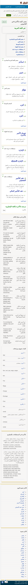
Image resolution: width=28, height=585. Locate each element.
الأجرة (21, 389)
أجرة (22, 358)
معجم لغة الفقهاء (19, 47)
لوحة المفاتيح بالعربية (19, 6)
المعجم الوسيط (19, 44)
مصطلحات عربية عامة (17, 49)
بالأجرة (21, 404)
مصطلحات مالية (19, 52)
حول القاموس (8, 6)
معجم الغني (20, 41)
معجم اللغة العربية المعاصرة (16, 39)
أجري (22, 353)
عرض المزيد (23, 82)
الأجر (22, 378)
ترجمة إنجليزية (19, 54)
